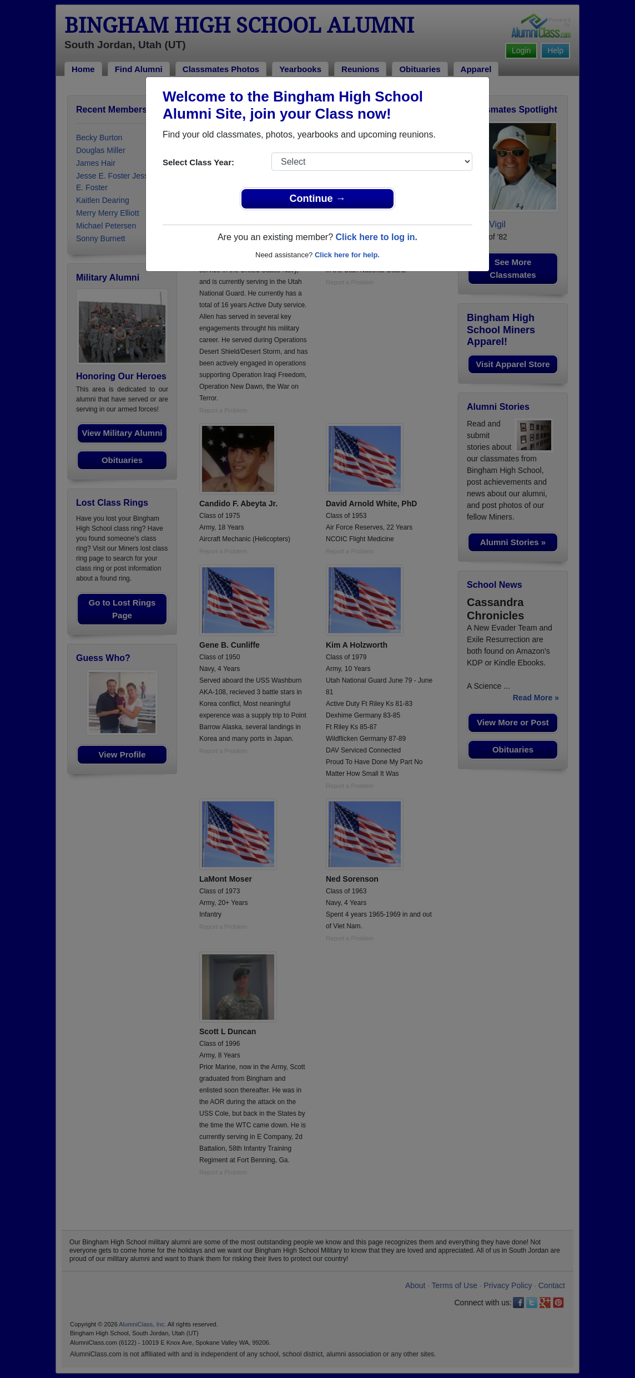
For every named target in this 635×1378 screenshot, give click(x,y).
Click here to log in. (376, 237)
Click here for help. (347, 255)
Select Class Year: (198, 162)
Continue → (318, 198)
